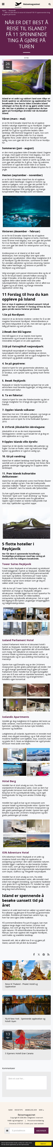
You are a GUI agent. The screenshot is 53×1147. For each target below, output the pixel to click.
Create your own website (34, 1123)
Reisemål (12, 10)
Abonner (41, 1130)
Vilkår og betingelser (15, 1120)
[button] (3, 4)
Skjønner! (43, 1144)
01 (8, 1000)
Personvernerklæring (36, 1120)
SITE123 (20, 1123)
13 (8, 1035)
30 (8, 965)
